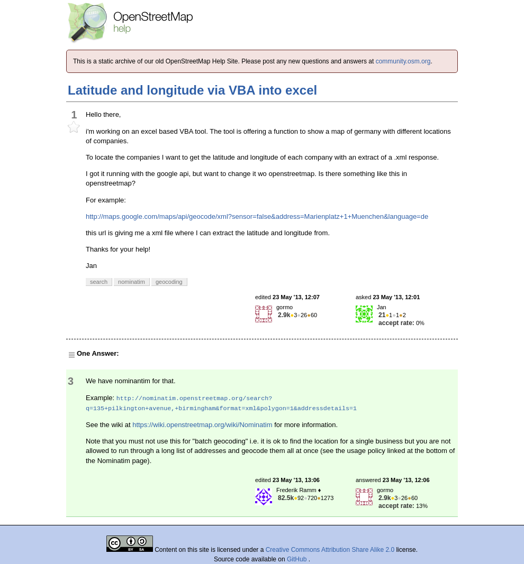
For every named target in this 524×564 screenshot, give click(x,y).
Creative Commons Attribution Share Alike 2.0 (330, 549)
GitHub (298, 559)
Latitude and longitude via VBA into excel (192, 90)
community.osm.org (403, 61)
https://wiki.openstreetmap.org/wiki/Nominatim (202, 425)
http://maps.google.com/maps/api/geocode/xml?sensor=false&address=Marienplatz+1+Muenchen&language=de (257, 216)
